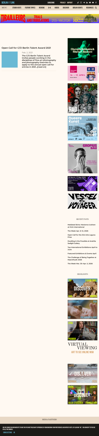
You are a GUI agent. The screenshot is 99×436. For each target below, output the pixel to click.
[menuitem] (17, 9)
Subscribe (51, 2)
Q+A (49, 7)
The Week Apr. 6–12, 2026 (78, 231)
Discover (66, 7)
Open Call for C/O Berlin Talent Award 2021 (26, 47)
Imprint (70, 2)
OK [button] (14, 432)
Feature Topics (30, 7)
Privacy (63, 2)
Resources (90, 7)
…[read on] (41, 67)
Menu (4, 8)
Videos (57, 7)
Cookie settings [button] (7, 432)
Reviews (42, 7)
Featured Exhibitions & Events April (82, 253)
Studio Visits (16, 7)
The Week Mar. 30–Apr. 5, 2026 (80, 264)
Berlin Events (78, 7)
